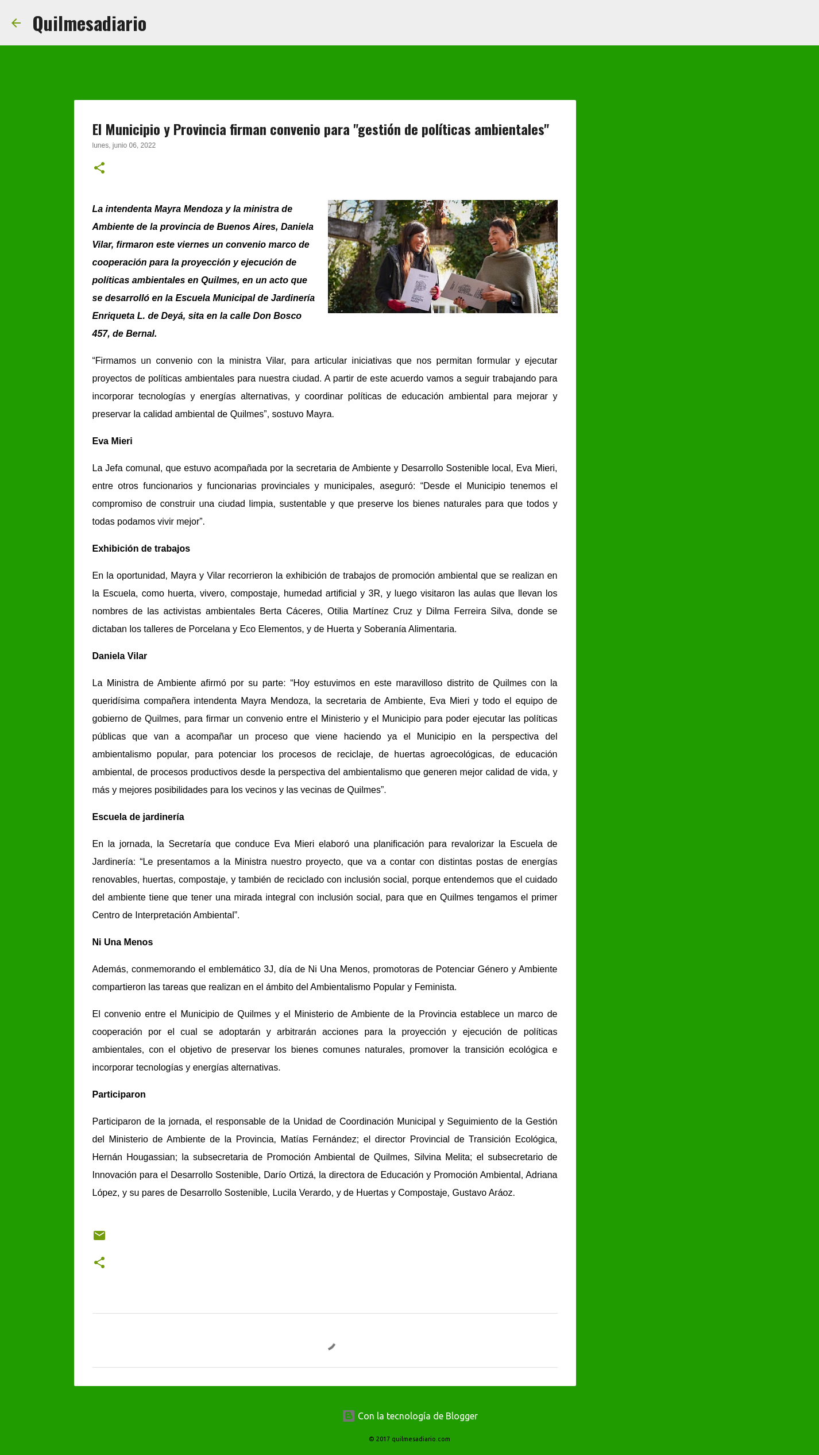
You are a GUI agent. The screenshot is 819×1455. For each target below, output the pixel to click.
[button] (99, 169)
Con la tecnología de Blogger (410, 1416)
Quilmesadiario (89, 22)
